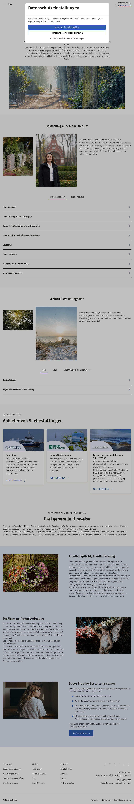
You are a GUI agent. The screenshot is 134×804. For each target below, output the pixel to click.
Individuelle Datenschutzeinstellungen (67, 38)
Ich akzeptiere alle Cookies (67, 27)
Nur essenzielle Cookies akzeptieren (67, 33)
